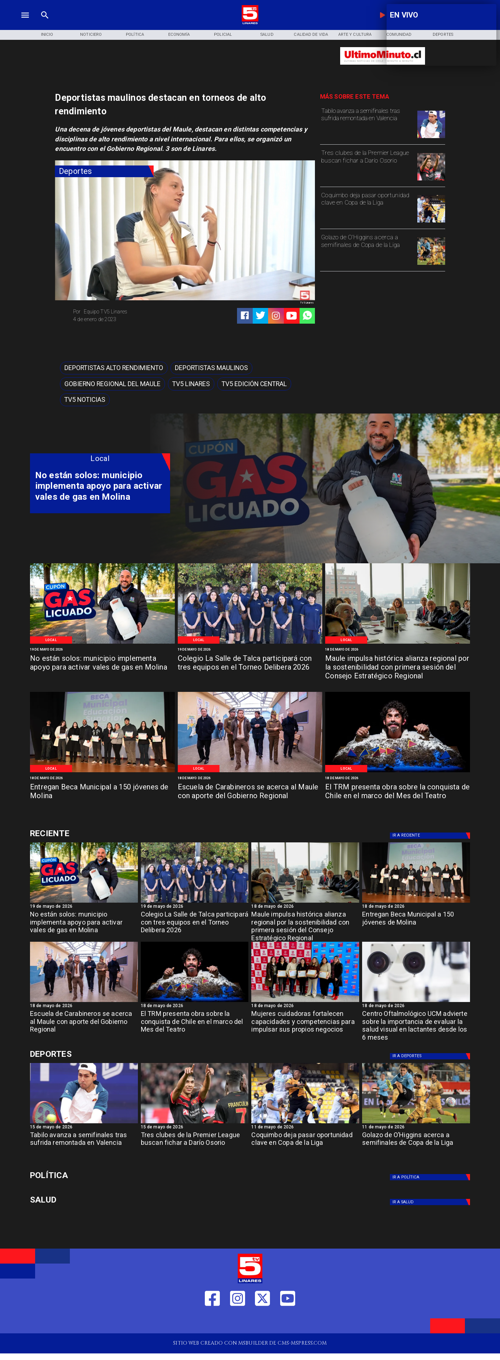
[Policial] (223, 35)
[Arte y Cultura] (355, 35)
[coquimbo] (431, 222)
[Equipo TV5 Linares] (127, 312)
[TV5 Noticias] (85, 400)
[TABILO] (431, 137)
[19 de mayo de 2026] (102, 649)
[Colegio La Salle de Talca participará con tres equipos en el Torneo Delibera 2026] (250, 668)
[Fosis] (305, 1001)
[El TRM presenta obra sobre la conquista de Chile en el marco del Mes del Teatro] (397, 796)
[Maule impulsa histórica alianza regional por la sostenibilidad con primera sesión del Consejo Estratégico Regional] (397, 668)
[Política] (135, 35)
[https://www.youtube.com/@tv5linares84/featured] (291, 316)
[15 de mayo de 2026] (84, 1127)
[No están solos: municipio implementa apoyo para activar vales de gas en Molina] (102, 668)
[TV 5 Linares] (45, 23)
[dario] (431, 180)
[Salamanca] (250, 772)
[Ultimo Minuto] (382, 68)
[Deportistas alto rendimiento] (114, 368)
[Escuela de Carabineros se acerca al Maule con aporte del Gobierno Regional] (250, 796)
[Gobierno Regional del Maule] (112, 384)
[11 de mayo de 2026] (305, 1127)
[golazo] (431, 264)
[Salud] (267, 35)
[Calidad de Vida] (311, 35)
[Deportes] (104, 171)
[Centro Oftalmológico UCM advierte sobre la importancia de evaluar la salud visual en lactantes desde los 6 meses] (416, 1024)
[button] (114, 368)
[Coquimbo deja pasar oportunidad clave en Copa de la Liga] (367, 208)
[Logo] (250, 23)
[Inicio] (47, 35)
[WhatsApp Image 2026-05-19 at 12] (102, 643)
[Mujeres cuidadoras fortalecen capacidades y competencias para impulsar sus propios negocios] (305, 1024)
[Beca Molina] (102, 772)
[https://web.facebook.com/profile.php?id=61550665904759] (212, 1322)
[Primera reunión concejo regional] (397, 643)
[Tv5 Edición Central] (254, 384)
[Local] (51, 640)
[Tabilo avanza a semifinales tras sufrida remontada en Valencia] (367, 124)
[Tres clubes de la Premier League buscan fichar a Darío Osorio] (367, 166)
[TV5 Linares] (191, 384)
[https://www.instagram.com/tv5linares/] (276, 316)
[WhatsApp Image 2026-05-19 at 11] (250, 643)
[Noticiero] (91, 35)
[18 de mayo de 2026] (397, 649)
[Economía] (179, 35)
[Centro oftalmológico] (416, 1001)
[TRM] (397, 772)
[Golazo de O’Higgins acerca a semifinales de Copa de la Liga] (367, 250)
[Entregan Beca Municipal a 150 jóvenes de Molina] (102, 796)
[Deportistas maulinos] (211, 368)
